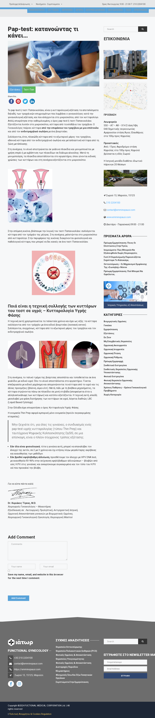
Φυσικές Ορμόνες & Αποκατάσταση (73, 655)
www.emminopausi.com (118, 217)
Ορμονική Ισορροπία (114, 349)
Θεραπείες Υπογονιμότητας (70, 659)
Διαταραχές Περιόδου (67, 667)
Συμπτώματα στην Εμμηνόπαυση (72, 682)
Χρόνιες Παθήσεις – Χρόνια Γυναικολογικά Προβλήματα (125, 389)
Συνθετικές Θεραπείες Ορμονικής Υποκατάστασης (121, 371)
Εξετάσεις (109, 333)
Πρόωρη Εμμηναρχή (113, 361)
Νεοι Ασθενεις (115, 14)
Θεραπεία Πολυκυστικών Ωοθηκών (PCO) (76, 651)
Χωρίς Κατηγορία (112, 394)
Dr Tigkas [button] (53, 14)
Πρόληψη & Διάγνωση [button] (21, 4)
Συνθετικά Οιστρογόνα (115, 365)
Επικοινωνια (140, 14)
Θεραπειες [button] (67, 14)
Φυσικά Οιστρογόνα (114, 376)
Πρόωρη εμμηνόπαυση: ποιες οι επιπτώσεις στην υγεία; (120, 244)
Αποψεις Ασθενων (95, 14)
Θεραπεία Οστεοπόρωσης (69, 647)
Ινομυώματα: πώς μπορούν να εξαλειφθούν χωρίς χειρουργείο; (120, 251)
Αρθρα (79, 14)
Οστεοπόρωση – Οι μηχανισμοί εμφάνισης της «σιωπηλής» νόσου (125, 265)
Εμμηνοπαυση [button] (37, 14)
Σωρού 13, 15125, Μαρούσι (29, 675)
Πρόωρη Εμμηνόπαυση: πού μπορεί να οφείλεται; (123, 273)
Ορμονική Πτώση (112, 353)
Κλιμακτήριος (63, 671)
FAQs (128, 14)
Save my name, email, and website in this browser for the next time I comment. (35, 576)
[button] (31, 4)
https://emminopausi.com (27, 669)
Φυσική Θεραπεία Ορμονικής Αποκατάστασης (118, 382)
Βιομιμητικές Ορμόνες (115, 321)
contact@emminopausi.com (121, 210)
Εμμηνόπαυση (111, 329)
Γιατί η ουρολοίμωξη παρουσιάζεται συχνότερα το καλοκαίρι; (122, 258)
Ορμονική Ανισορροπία (115, 345)
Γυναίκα (108, 325)
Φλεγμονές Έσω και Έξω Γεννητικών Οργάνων (74, 676)
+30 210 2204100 (23, 657)
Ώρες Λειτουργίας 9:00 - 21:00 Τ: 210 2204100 (124, 4)
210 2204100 (113, 202)
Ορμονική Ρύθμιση (113, 357)
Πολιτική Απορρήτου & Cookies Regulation (30, 714)
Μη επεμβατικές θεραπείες (118, 341)
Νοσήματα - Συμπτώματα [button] (49, 4)
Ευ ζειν (107, 337)
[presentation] (30, 586)
